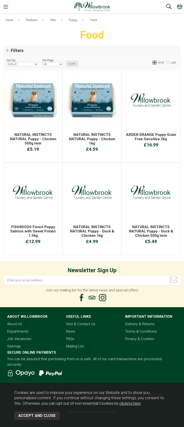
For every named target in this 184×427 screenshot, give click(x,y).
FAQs (70, 339)
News (70, 331)
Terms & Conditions (141, 331)
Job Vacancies (19, 339)
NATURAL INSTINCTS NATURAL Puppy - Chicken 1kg (92, 139)
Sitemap (14, 346)
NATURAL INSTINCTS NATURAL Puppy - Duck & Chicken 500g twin (151, 231)
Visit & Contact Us (80, 324)
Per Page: (52, 62)
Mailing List (75, 346)
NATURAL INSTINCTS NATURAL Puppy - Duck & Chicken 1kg (92, 231)
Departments (18, 331)
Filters (17, 50)
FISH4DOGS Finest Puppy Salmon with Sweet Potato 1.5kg (33, 231)
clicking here (130, 403)
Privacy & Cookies (139, 339)
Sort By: (22, 62)
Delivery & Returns (140, 324)
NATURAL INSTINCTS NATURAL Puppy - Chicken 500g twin (33, 139)
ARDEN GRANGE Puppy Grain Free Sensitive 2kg (151, 137)
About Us (14, 324)
